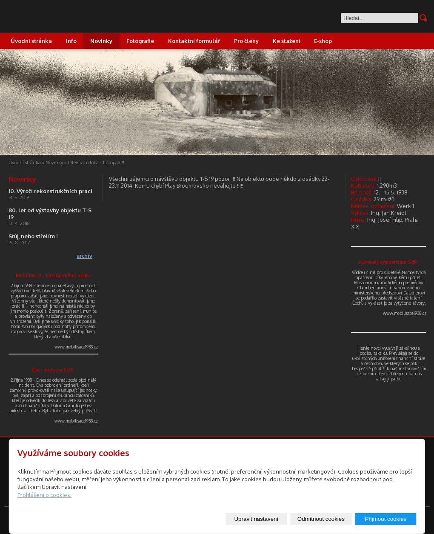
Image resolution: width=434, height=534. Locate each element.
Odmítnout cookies (321, 519)
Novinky (101, 40)
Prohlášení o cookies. (44, 494)
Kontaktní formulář (194, 40)
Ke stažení (286, 40)
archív (84, 256)
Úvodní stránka (31, 40)
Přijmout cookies (385, 519)
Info (71, 40)
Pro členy (246, 40)
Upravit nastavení (256, 519)
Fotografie (140, 40)
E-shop (323, 40)
